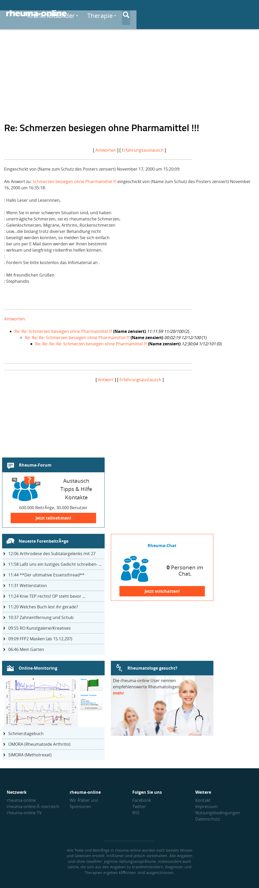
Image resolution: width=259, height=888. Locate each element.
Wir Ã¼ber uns (84, 800)
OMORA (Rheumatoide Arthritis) (39, 744)
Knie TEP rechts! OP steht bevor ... (46, 596)
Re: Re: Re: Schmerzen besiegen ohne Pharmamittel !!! (77, 337)
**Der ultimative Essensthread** (46, 575)
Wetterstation (27, 585)
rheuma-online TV (24, 813)
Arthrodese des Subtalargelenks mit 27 (52, 553)
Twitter (139, 806)
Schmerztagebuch (26, 733)
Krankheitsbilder (122, 13)
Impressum (206, 806)
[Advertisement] (129, 71)
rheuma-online (21, 800)
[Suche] (248, 14)
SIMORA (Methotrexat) (30, 755)
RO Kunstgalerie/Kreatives (39, 628)
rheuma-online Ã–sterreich (33, 806)
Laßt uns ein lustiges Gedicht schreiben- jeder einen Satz (56, 564)
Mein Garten (26, 649)
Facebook (141, 800)
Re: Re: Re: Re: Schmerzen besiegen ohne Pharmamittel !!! (91, 344)
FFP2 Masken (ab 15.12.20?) (40, 639)
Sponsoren (80, 806)
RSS (136, 813)
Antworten (105, 150)
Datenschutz (207, 819)
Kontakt (203, 800)
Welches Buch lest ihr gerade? (43, 607)
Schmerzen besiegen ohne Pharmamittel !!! (74, 181)
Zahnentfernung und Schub (41, 617)
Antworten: (15, 319)
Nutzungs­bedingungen (217, 813)
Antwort (106, 379)
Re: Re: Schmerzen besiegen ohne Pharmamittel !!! (63, 331)
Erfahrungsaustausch (143, 150)
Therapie (171, 13)
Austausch (211, 13)
